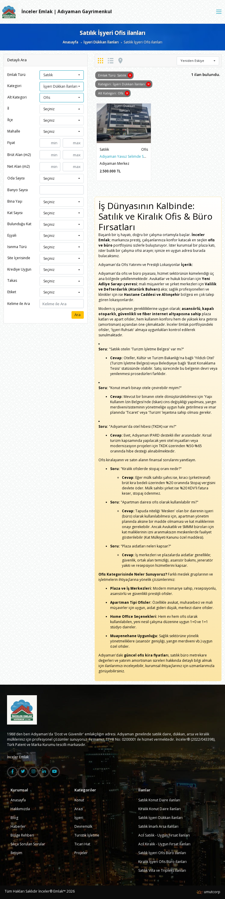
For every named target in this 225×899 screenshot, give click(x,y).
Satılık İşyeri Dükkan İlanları (160, 817)
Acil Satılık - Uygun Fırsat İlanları (164, 835)
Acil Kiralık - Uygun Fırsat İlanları (164, 844)
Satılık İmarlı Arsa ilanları (158, 826)
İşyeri (78, 817)
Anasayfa (70, 42)
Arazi (78, 808)
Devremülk (83, 826)
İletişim (16, 852)
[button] (62, 75)
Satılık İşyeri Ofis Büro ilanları (162, 852)
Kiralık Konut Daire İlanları (159, 808)
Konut (79, 800)
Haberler (18, 826)
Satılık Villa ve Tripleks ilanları (162, 870)
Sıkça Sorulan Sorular (28, 844)
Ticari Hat (82, 844)
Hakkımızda (20, 808)
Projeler (81, 852)
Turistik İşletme (86, 835)
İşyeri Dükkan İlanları (101, 42)
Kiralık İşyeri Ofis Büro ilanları (162, 861)
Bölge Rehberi (22, 835)
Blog (14, 817)
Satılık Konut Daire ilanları (159, 800)
